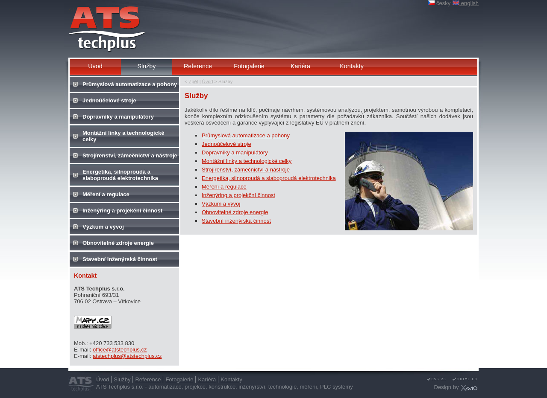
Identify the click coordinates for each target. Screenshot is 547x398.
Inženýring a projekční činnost (238, 195)
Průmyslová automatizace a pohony (246, 135)
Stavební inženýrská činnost (236, 221)
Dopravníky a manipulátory (235, 152)
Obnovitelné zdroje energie (235, 212)
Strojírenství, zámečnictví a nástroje (246, 169)
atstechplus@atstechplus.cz (127, 356)
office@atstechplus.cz (120, 349)
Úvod (207, 81)
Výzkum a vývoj (221, 203)
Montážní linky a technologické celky (246, 161)
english (466, 3)
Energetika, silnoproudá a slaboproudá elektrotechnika (269, 178)
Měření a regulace (224, 186)
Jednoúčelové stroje (226, 144)
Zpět (193, 81)
